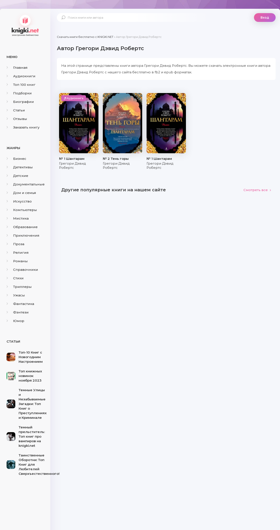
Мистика (18, 218)
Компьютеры (22, 210)
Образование (22, 227)
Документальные (26, 184)
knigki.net (25, 25)
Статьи (16, 110)
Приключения (23, 235)
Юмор (15, 321)
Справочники (22, 270)
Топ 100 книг (21, 85)
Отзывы (17, 119)
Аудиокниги (21, 76)
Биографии (20, 102)
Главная (17, 67)
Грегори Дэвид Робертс (72, 165)
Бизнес (16, 159)
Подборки (19, 93)
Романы (17, 261)
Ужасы (16, 295)
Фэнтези (18, 312)
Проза (15, 244)
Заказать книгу (23, 127)
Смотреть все (257, 190)
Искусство (19, 201)
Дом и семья (21, 193)
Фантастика (20, 304)
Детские (17, 176)
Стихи (15, 278)
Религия (18, 252)
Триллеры (19, 287)
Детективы (20, 167)
